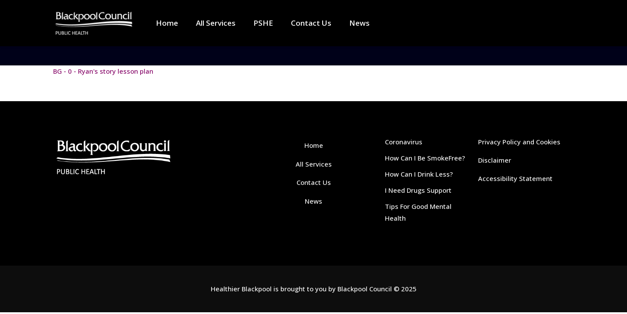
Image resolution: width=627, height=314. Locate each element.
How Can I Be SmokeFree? (425, 158)
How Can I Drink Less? (419, 174)
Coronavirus (403, 141)
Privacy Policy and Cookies (519, 141)
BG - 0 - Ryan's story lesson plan (103, 71)
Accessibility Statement (515, 178)
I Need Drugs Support (418, 190)
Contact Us (314, 182)
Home (313, 145)
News (313, 201)
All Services (314, 164)
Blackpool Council (364, 288)
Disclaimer (494, 160)
